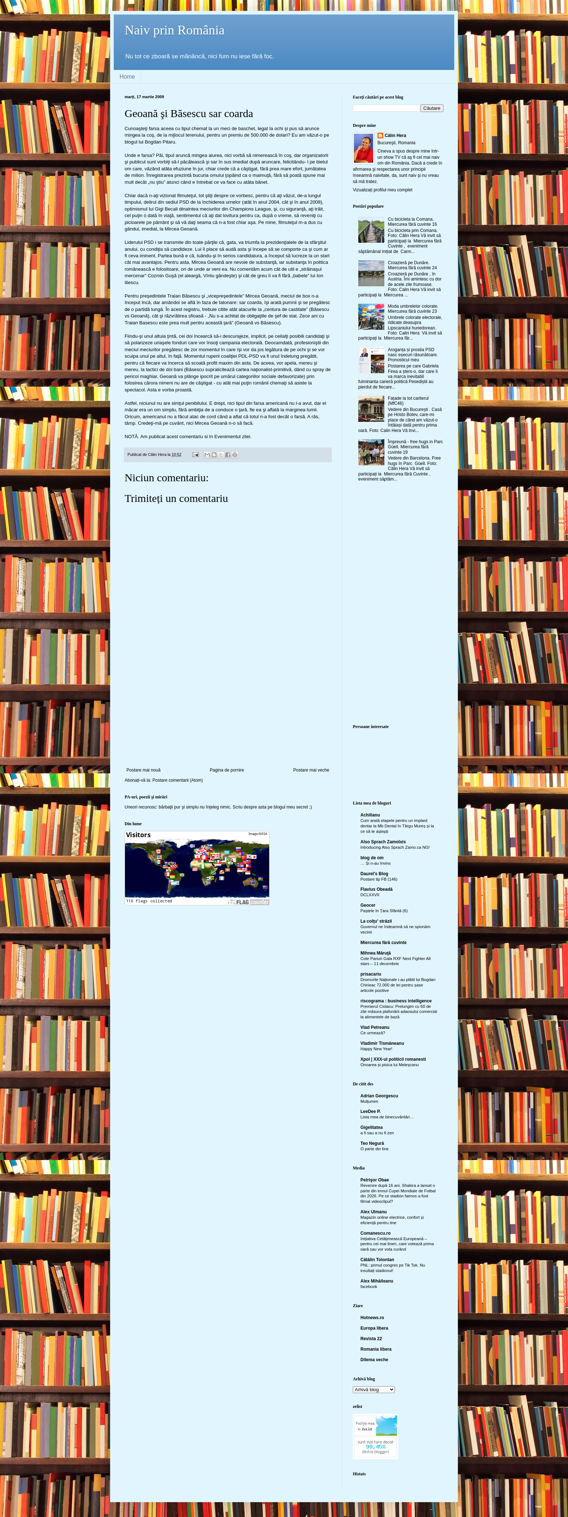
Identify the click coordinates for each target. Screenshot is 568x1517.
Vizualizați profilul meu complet (383, 189)
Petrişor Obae (374, 1180)
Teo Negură (372, 1143)
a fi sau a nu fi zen (377, 1133)
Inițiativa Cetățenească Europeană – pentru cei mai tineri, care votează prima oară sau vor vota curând (397, 1244)
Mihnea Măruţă (375, 953)
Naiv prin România (175, 30)
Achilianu (370, 815)
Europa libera (374, 1328)
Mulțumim (369, 1101)
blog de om (372, 857)
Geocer (367, 905)
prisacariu (370, 974)
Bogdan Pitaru (160, 142)
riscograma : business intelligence (396, 1000)
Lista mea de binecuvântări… (387, 1117)
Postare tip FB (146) (378, 879)
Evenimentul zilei (232, 436)
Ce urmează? (372, 1033)
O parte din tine (374, 1149)
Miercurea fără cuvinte (383, 942)
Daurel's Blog (374, 873)
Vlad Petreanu (374, 1027)
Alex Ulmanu (373, 1211)
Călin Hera (395, 135)
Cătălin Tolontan (377, 1259)
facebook (368, 1286)
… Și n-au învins (375, 863)
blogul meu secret (291, 807)
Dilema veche (374, 1359)
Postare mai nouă (143, 770)
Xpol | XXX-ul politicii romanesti (393, 1059)
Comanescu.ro (375, 1233)
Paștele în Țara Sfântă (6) (384, 911)
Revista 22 (371, 1338)
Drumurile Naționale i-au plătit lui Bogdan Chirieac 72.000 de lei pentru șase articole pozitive (397, 985)
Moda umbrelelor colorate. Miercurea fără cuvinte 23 (413, 309)
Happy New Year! (376, 1049)
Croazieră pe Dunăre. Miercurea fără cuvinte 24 (412, 265)
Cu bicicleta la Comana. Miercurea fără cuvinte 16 (412, 222)
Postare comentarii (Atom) (178, 780)
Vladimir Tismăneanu (382, 1043)
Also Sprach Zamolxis (383, 841)
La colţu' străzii (376, 921)
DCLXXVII (369, 895)
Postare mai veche (311, 770)
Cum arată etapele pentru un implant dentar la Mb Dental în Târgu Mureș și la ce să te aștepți (397, 826)
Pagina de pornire (227, 770)
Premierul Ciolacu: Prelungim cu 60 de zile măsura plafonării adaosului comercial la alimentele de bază (398, 1011)
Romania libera (376, 1349)
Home (127, 77)
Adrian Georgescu (379, 1095)
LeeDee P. (370, 1111)
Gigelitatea (371, 1127)
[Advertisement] (228, 713)
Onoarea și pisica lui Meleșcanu (389, 1065)
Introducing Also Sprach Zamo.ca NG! (395, 847)
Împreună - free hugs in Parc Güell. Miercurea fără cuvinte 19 (415, 447)
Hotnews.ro (372, 1317)
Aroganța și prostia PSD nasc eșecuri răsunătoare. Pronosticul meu (413, 355)
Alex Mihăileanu (376, 1281)
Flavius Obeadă (376, 889)
